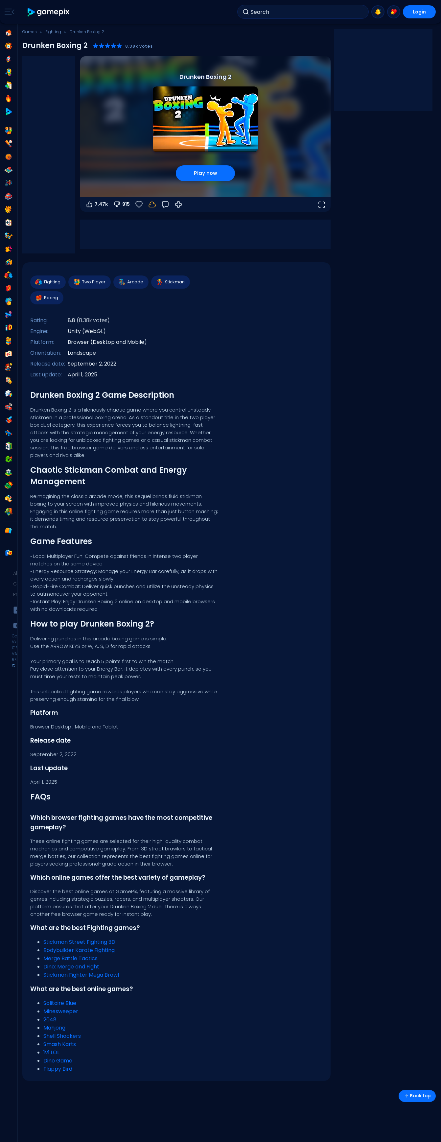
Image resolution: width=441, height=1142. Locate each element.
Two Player (89, 282)
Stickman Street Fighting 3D (79, 942)
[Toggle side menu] (8, 12)
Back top (417, 1096)
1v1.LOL (51, 1052)
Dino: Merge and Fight (71, 966)
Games (29, 32)
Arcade (130, 282)
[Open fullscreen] (321, 204)
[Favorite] (139, 204)
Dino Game (57, 1060)
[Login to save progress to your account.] (152, 204)
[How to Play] (178, 204)
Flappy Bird (57, 1069)
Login (419, 12)
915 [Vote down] (121, 204)
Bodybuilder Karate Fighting (79, 950)
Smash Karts (59, 1044)
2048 (50, 1019)
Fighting (53, 32)
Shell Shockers (62, 1036)
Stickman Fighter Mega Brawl (81, 975)
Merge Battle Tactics (70, 958)
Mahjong (54, 1028)
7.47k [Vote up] (96, 204)
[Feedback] (165, 204)
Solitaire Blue (59, 1003)
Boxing (46, 298)
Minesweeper (60, 1011)
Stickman (170, 282)
